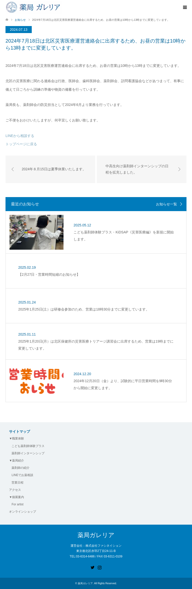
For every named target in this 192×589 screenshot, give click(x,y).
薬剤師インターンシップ (28, 453)
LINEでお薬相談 (22, 475)
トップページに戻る (21, 144)
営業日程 (18, 482)
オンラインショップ (22, 511)
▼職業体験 (16, 438)
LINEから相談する (20, 136)
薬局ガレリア (96, 535)
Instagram (99, 567)
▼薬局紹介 (16, 460)
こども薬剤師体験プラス (28, 446)
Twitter (92, 567)
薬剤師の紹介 (21, 468)
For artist (17, 504)
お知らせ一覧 (166, 204)
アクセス (15, 490)
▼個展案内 (16, 497)
